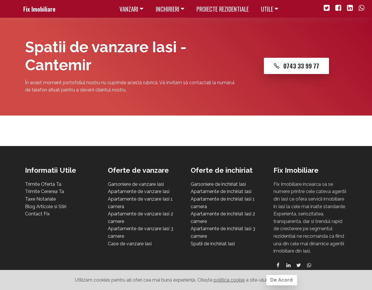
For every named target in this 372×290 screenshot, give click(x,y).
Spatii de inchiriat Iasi (213, 243)
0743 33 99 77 (296, 65)
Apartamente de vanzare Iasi (138, 191)
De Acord (281, 280)
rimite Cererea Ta (46, 191)
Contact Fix (37, 214)
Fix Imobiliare (39, 8)
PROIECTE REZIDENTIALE (222, 8)
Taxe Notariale (40, 199)
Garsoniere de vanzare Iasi (136, 184)
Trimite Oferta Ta (43, 184)
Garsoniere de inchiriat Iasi (218, 184)
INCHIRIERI (167, 8)
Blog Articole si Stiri (45, 206)
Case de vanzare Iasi (130, 243)
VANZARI (128, 8)
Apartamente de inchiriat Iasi (221, 191)
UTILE (267, 8)
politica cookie (229, 280)
